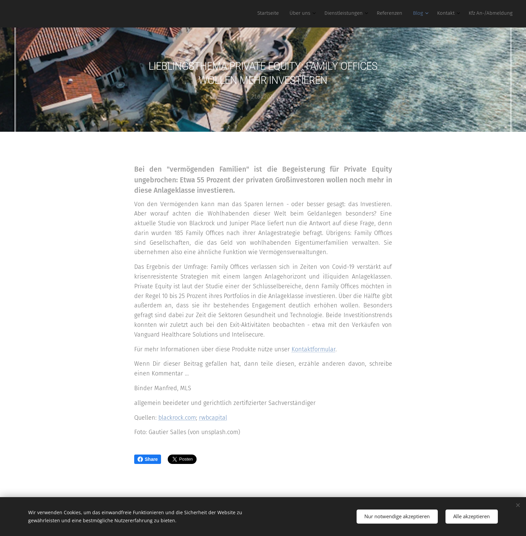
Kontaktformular (313, 349)
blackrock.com (177, 417)
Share (148, 459)
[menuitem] (436, 13)
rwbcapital (213, 417)
